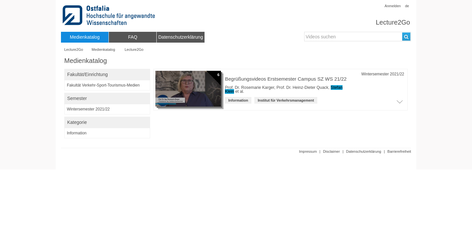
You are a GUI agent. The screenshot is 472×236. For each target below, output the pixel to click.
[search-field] (357, 36)
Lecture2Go (393, 22)
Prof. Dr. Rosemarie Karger (249, 87)
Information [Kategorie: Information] (238, 100)
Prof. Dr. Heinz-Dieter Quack (302, 87)
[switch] (107, 74)
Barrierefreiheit (399, 151)
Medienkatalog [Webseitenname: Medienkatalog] (103, 49)
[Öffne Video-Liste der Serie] (399, 103)
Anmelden (392, 6)
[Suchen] (406, 36)
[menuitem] (84, 37)
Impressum (308, 151)
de (407, 6)
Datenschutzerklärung (363, 151)
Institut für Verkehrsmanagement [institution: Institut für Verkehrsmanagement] (286, 100)
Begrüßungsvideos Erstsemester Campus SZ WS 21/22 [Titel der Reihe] (285, 79)
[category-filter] (107, 133)
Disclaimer (331, 151)
